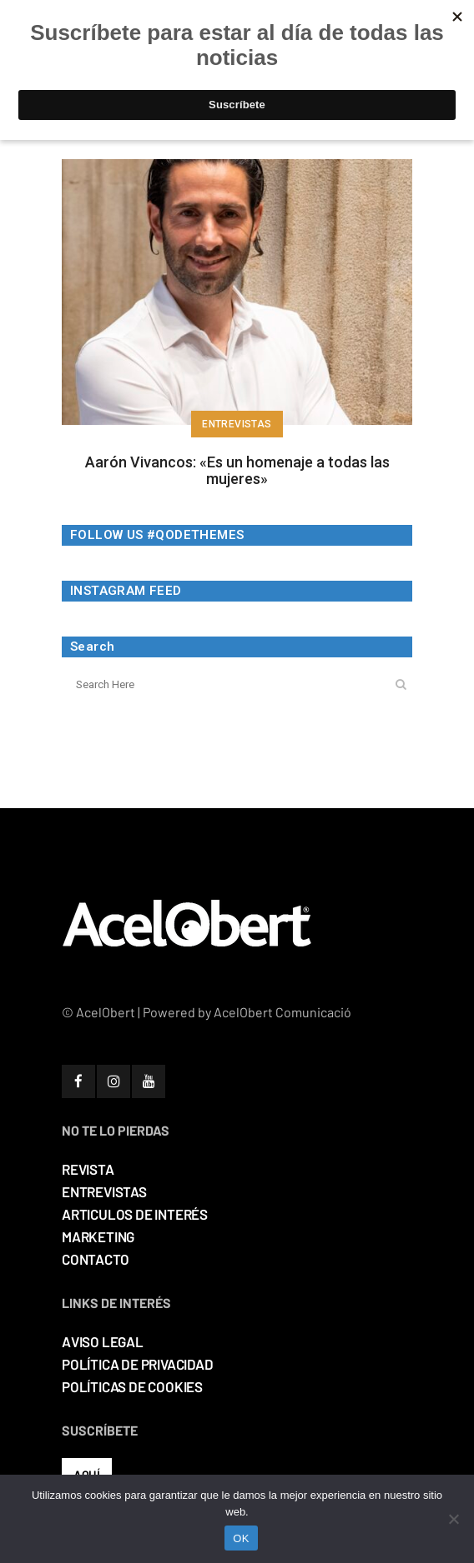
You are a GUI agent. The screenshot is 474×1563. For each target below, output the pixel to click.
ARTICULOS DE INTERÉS (135, 1214)
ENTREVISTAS (104, 1191)
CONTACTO (95, 1259)
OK (241, 1538)
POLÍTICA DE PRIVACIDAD (138, 1364)
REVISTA (88, 1169)
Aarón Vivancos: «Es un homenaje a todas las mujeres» (237, 470)
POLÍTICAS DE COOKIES (132, 1386)
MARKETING (98, 1236)
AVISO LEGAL (103, 1341)
